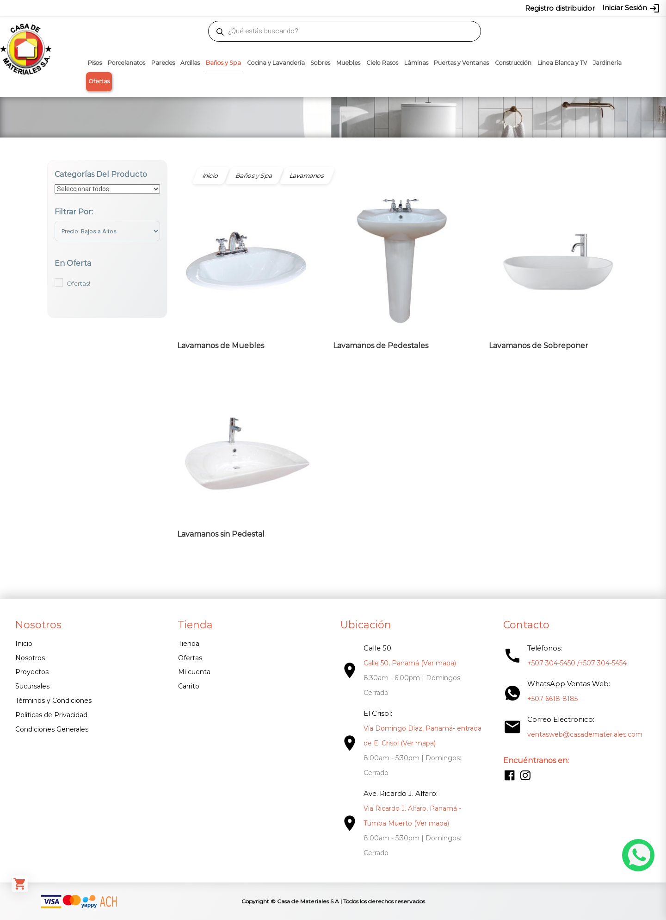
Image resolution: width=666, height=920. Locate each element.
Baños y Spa (223, 62)
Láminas (416, 62)
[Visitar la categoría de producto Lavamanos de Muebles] (246, 275)
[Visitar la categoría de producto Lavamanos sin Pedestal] (246, 463)
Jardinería (607, 62)
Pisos (95, 62)
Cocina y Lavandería (276, 62)
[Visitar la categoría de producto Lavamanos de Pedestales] (402, 275)
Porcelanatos (126, 62)
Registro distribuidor (560, 8)
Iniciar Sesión (631, 8)
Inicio (23, 643)
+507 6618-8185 (552, 699)
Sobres (320, 62)
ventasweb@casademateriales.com (125, 8)
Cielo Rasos (382, 62)
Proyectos (32, 672)
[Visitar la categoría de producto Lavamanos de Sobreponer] (558, 275)
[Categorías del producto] (107, 189)
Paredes (163, 62)
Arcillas (190, 62)
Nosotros (30, 658)
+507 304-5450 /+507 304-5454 (577, 663)
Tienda (188, 643)
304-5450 (319, 8)
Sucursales (32, 686)
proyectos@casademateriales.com (235, 8)
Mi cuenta (194, 672)
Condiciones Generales (51, 729)
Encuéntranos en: (536, 760)
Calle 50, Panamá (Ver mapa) (410, 663)
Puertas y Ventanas (461, 62)
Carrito (188, 686)
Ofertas (99, 81)
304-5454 (352, 8)
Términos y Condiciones (53, 700)
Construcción (513, 62)
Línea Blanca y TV (562, 62)
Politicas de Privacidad (51, 715)
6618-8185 (385, 8)
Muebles (348, 62)
